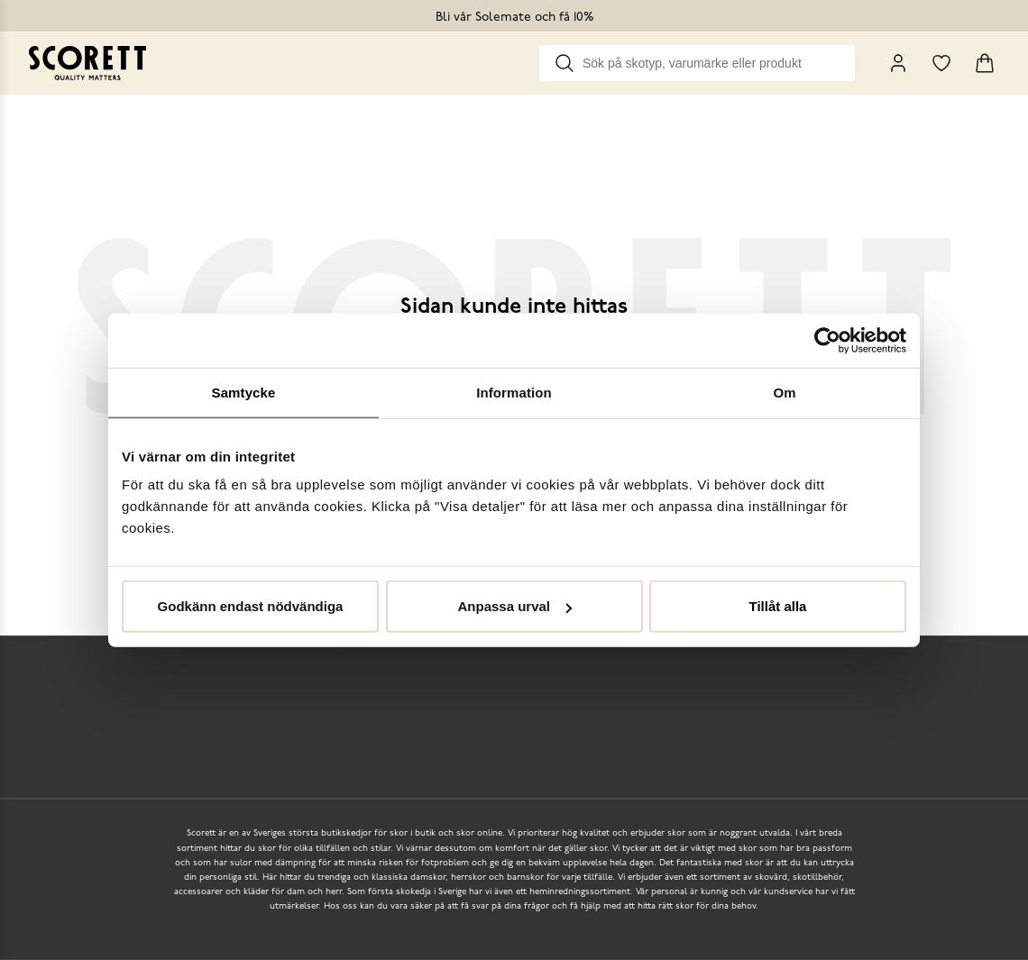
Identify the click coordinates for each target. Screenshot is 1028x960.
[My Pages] (898, 63)
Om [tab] (784, 391)
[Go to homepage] (87, 63)
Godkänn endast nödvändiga (251, 606)
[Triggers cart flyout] (984, 63)
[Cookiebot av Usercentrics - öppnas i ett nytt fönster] (827, 339)
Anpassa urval (514, 606)
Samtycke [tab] (244, 391)
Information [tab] (514, 391)
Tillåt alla (778, 606)
